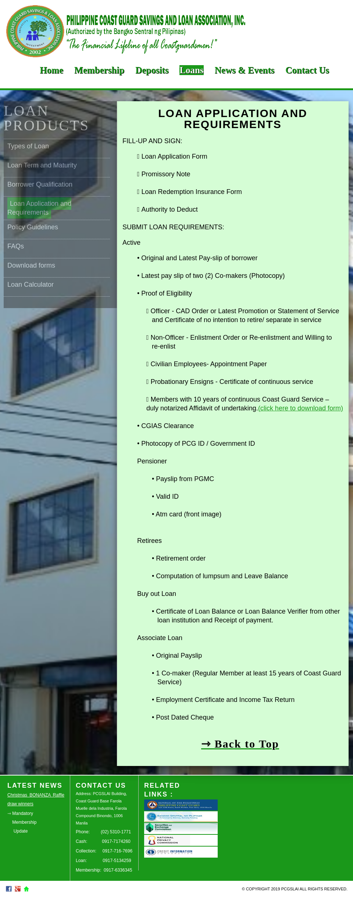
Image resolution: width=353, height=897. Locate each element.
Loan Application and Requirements (39, 208)
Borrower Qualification (39, 184)
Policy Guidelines (32, 227)
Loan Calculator (30, 284)
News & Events (245, 70)
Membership (99, 70)
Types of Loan (28, 146)
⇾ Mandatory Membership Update (21, 822)
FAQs (15, 246)
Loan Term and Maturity (42, 165)
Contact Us (307, 70)
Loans (191, 70)
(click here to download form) (300, 408)
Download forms (31, 265)
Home (51, 70)
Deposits (151, 70)
